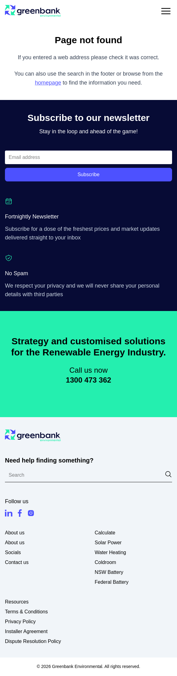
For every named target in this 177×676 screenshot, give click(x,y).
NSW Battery (109, 572)
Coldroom (105, 562)
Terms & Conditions (26, 611)
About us (14, 542)
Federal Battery (112, 582)
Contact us (16, 562)
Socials (13, 552)
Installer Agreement (26, 631)
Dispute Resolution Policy (33, 641)
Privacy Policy (20, 621)
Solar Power (108, 542)
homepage (48, 83)
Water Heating (110, 552)
